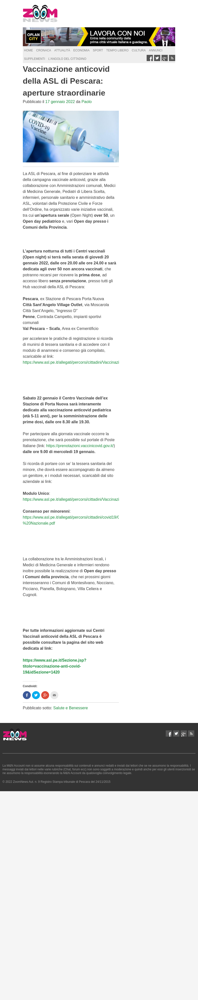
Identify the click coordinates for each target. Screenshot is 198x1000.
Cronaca (43, 50)
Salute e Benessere (70, 708)
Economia (81, 50)
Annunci (156, 50)
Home (28, 50)
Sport (98, 50)
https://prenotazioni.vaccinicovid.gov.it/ (80, 446)
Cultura (139, 50)
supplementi (34, 59)
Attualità (62, 50)
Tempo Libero (117, 50)
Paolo (86, 102)
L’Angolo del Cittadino (67, 59)
